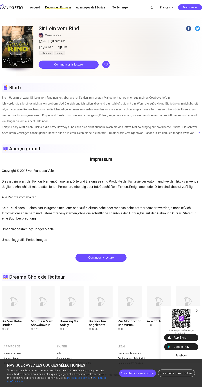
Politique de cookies (78, 377)
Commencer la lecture (68, 64)
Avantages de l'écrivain (91, 7)
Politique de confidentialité (131, 358)
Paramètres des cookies (176, 373)
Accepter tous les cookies (138, 373)
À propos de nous (12, 353)
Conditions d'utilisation (129, 353)
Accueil (35, 7)
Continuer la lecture (101, 257)
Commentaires (64, 358)
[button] (69, 65)
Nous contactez (11, 358)
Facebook (181, 355)
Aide (58, 353)
